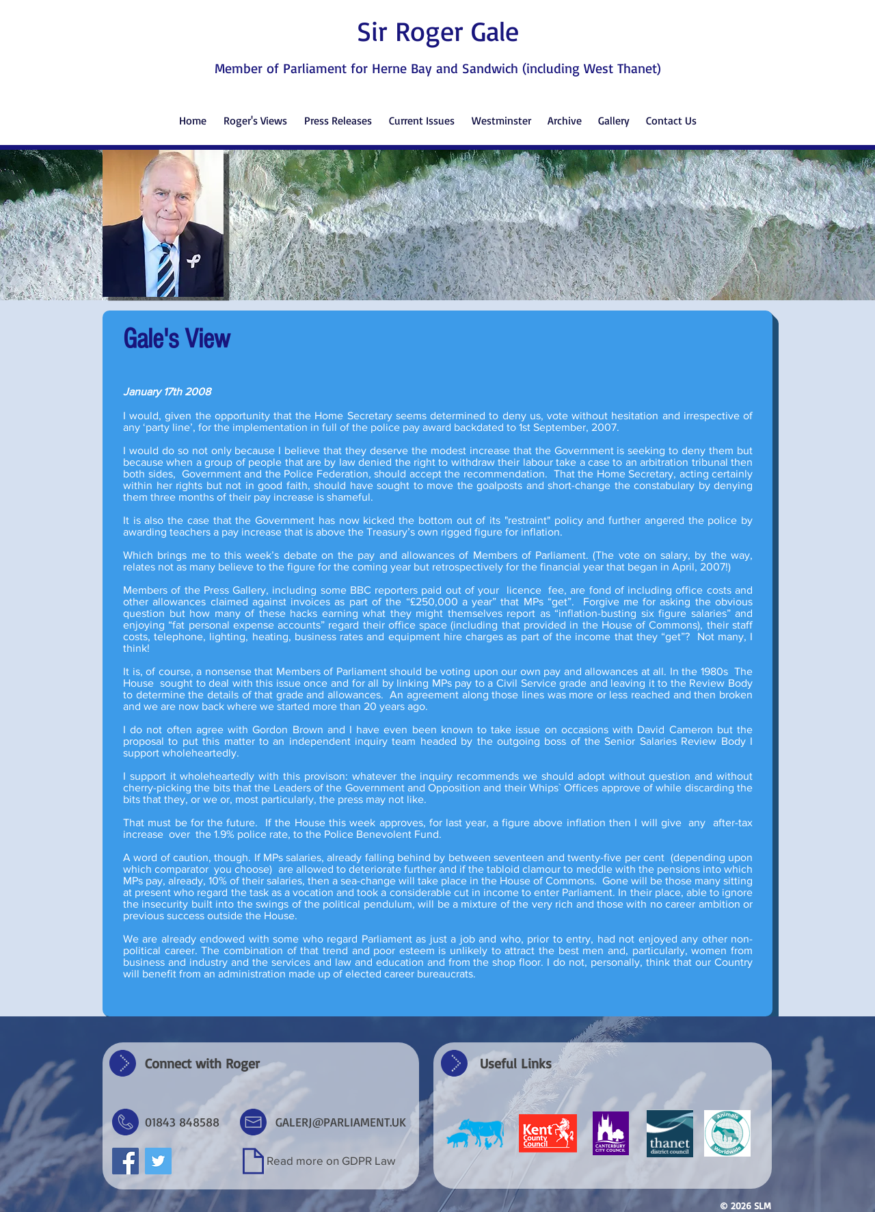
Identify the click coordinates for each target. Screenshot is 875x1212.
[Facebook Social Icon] (125, 1161)
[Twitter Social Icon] (158, 1161)
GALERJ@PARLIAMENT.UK (340, 1121)
